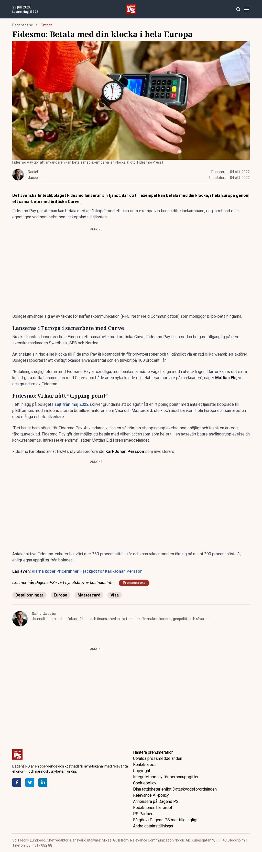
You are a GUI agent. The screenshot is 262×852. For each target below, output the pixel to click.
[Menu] (246, 9)
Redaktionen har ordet (152, 807)
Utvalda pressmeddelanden (157, 758)
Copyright (141, 770)
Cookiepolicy (144, 783)
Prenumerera (134, 583)
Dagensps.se (22, 25)
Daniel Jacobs (44, 614)
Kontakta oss (145, 764)
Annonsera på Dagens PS (156, 801)
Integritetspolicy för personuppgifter (166, 776)
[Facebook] (16, 782)
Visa (115, 595)
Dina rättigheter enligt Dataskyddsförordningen (175, 789)
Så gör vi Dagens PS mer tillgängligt (165, 819)
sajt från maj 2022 (71, 404)
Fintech (46, 25)
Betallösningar (29, 595)
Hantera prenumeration (153, 752)
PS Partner (142, 813)
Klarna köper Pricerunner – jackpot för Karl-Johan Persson (87, 571)
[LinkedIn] (42, 782)
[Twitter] (29, 782)
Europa (60, 595)
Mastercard (89, 595)
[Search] (238, 9)
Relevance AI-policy (151, 795)
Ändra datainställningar (153, 826)
